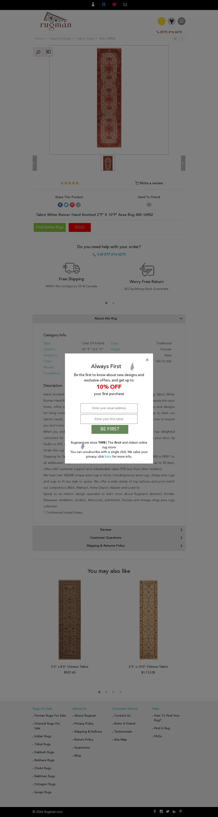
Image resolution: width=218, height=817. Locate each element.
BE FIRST (109, 429)
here (108, 456)
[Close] (110, 360)
